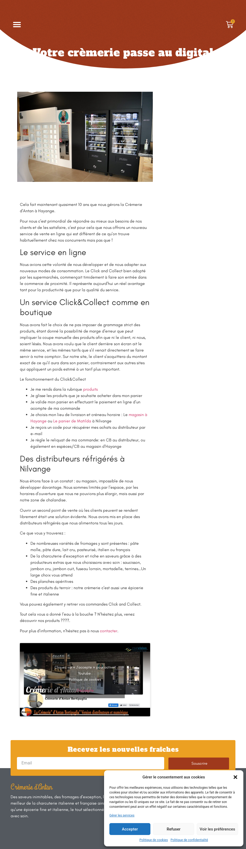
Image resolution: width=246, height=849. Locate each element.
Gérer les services (122, 815)
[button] (235, 777)
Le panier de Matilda (72, 420)
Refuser (173, 829)
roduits (92, 389)
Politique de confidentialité (189, 840)
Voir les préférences (217, 829)
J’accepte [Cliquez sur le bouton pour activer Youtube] (85, 690)
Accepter (130, 829)
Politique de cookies (154, 840)
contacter (108, 630)
